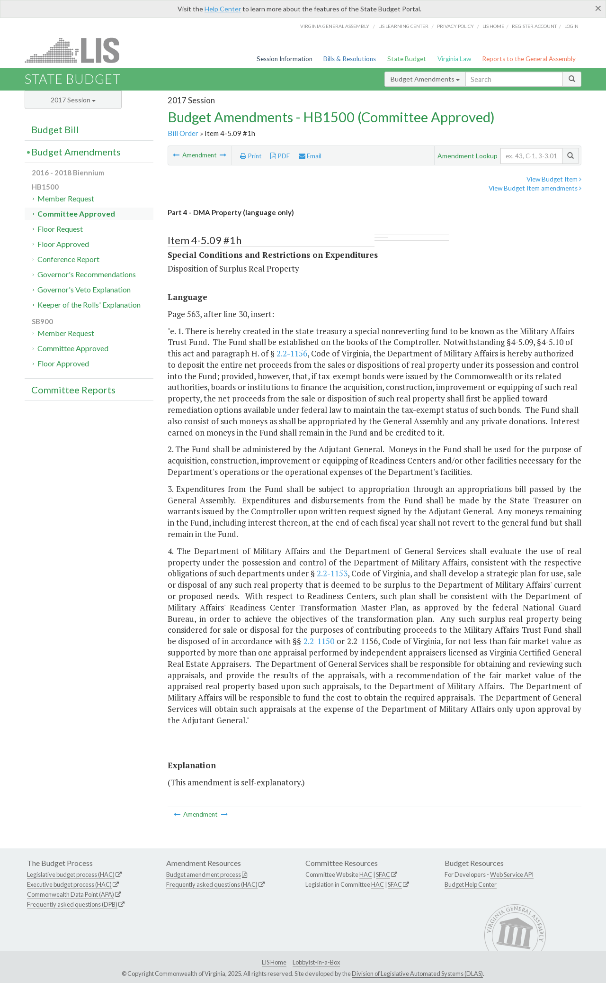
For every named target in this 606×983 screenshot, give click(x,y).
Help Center (223, 9)
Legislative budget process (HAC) (71, 874)
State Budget (406, 59)
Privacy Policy (455, 26)
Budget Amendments (425, 79)
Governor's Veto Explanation (84, 289)
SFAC (383, 874)
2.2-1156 (291, 353)
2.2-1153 (332, 573)
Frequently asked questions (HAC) (212, 884)
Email (310, 156)
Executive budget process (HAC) (69, 884)
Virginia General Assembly (334, 26)
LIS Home (274, 962)
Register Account (534, 26)
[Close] (598, 8)
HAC (365, 874)
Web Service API (512, 874)
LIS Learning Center (403, 26)
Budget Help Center (471, 884)
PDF (280, 156)
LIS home (493, 26)
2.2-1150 (318, 641)
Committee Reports (73, 389)
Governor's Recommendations (86, 274)
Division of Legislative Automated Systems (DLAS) (417, 973)
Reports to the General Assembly (529, 59)
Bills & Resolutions (349, 59)
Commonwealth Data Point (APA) (70, 894)
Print (251, 156)
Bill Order (183, 133)
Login (571, 26)
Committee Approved (76, 213)
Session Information (284, 59)
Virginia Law (454, 59)
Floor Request (60, 228)
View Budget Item (553, 179)
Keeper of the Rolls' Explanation (89, 304)
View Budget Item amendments (535, 188)
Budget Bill (55, 129)
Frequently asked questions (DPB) (72, 904)
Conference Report (68, 259)
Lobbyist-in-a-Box (316, 962)
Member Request (65, 198)
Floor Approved (63, 243)
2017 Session (73, 100)
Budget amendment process (203, 874)
